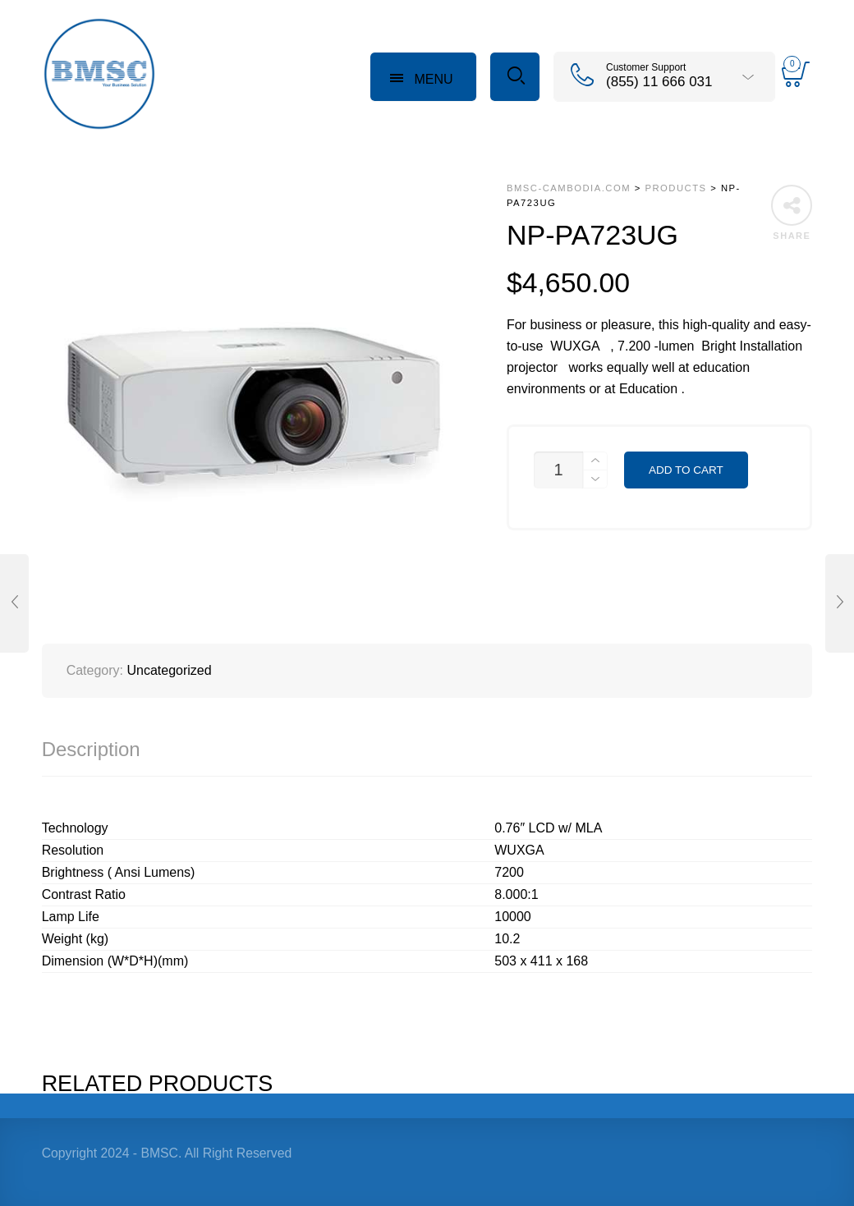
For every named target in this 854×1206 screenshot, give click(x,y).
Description (91, 749)
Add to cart (686, 470)
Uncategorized (168, 670)
